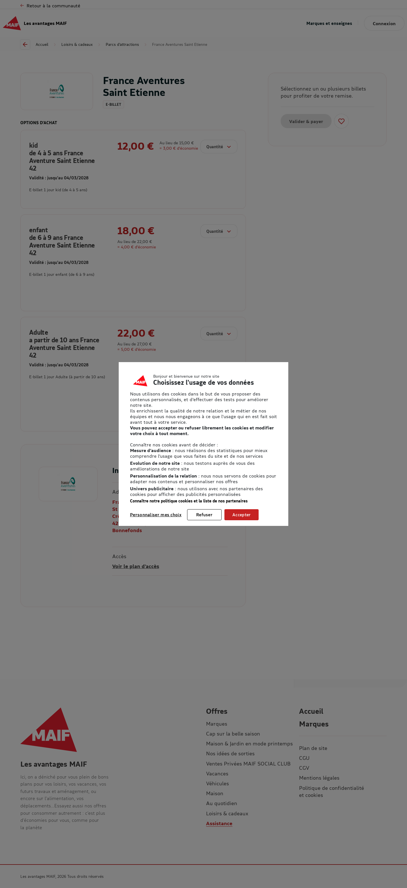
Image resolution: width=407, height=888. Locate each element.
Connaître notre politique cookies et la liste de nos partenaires (189, 500)
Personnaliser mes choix (155, 514)
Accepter (241, 514)
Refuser (204, 514)
